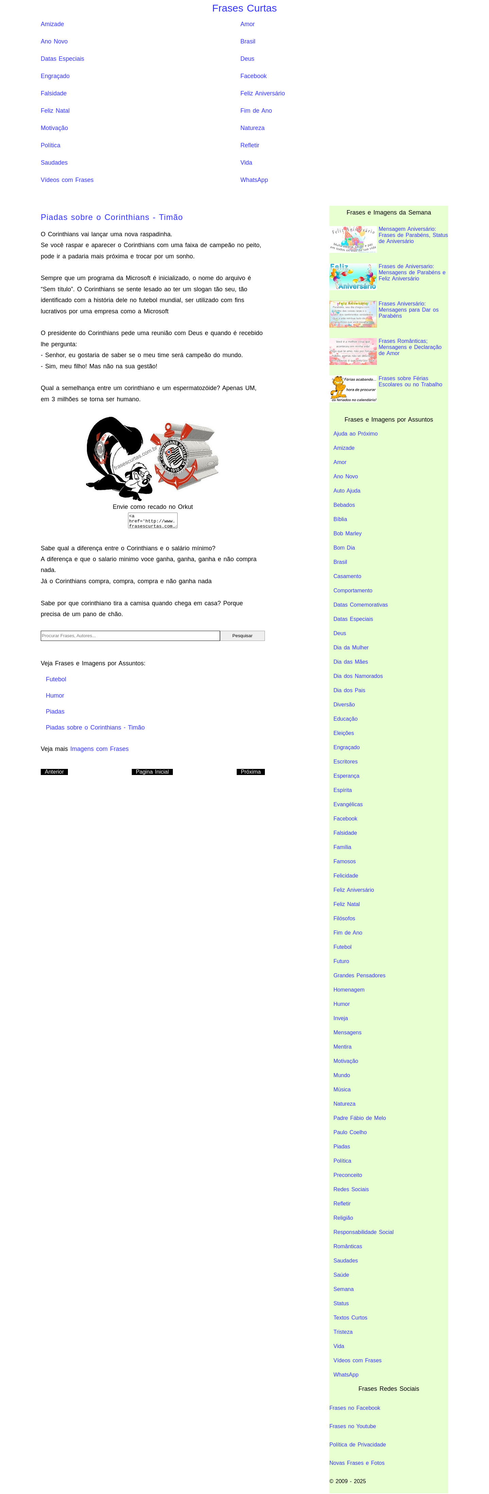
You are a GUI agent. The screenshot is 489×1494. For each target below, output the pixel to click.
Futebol (342, 947)
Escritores (345, 761)
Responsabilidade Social (363, 1232)
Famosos (344, 861)
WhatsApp (254, 180)
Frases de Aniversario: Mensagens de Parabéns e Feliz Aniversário (387, 276)
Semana (343, 1289)
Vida (246, 162)
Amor (247, 24)
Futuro (341, 961)
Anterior (54, 772)
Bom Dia (344, 548)
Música (342, 1089)
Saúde (341, 1275)
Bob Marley (347, 533)
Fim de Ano (256, 110)
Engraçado (55, 76)
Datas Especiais (62, 58)
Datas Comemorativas (360, 605)
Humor (341, 1004)
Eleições (343, 733)
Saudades (54, 162)
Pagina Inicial (152, 772)
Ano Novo (54, 41)
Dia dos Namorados (358, 676)
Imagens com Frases (99, 748)
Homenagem (349, 990)
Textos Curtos (350, 1318)
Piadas (341, 1146)
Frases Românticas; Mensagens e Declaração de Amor (385, 351)
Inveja (340, 1018)
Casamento (347, 576)
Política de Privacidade (357, 1444)
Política (50, 145)
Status (341, 1303)
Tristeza (342, 1332)
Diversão (344, 704)
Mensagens (347, 1032)
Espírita (342, 790)
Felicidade (345, 876)
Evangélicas (348, 804)
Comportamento (353, 590)
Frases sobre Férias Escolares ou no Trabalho (385, 388)
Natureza (252, 128)
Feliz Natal (55, 110)
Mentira (342, 1047)
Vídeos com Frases (67, 180)
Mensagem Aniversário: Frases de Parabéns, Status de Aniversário (388, 239)
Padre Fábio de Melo (359, 1118)
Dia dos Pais (349, 690)
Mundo (341, 1075)
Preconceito (347, 1175)
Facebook (253, 76)
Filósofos (344, 918)
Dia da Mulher (351, 647)
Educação (345, 719)
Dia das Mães (350, 662)
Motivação (54, 128)
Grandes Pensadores (359, 975)
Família (342, 847)
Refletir (249, 145)
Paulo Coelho (350, 1132)
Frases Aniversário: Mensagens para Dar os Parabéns (384, 314)
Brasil (247, 41)
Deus (247, 58)
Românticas (347, 1246)
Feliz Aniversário (262, 93)
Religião (343, 1218)
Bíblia (340, 519)
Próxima (251, 772)
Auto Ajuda (346, 491)
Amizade (52, 24)
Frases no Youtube (352, 1426)
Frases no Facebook (354, 1408)
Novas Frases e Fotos (357, 1463)
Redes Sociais (351, 1189)
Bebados (344, 505)
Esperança (346, 776)
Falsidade (54, 93)
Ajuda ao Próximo (355, 434)
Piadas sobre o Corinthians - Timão (112, 217)
